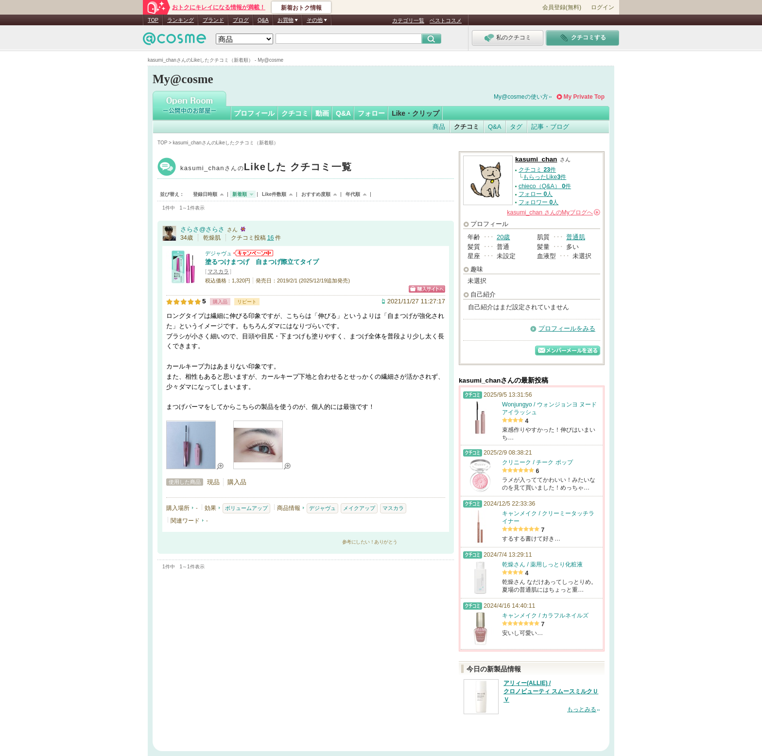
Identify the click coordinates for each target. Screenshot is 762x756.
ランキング (180, 20)
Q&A (263, 20)
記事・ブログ (550, 126)
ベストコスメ (446, 20)
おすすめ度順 (315, 194)
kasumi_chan (266, 168)
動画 (322, 113)
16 (270, 237)
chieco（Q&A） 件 (545, 186)
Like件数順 (274, 194)
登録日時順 (205, 194)
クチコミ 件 (537, 169)
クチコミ (295, 113)
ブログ (241, 20)
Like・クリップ (415, 113)
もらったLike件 (545, 177)
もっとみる (581, 709)
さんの (553, 212)
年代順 (353, 194)
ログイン (602, 7)
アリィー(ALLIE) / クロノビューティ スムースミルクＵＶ (550, 691)
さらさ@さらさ (202, 229)
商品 (439, 126)
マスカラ (218, 271)
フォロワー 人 (538, 202)
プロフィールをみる (566, 328)
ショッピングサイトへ (427, 289)
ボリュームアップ (246, 508)
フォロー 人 (536, 194)
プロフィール (254, 113)
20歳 (503, 237)
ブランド (213, 20)
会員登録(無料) (561, 7)
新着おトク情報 (301, 7)
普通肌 (575, 237)
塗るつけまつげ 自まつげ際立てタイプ (262, 261)
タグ (516, 126)
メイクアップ (359, 508)
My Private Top (584, 96)
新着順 (239, 194)
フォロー (371, 113)
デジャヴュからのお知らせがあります (253, 253)
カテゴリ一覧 (408, 20)
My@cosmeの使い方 (521, 96)
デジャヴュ (218, 253)
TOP (153, 20)
